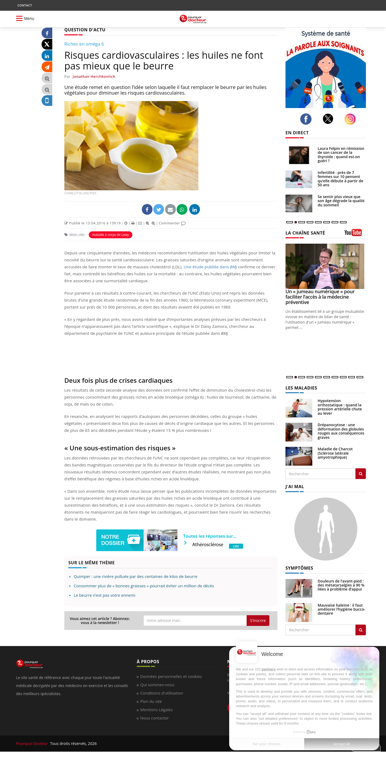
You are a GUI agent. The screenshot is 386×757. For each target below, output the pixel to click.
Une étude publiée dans (210, 266)
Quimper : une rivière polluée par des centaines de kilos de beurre (136, 576)
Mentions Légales (156, 709)
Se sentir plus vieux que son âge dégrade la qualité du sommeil (341, 200)
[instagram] (351, 119)
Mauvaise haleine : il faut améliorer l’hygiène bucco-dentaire (341, 609)
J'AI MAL (294, 486)
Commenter (172, 223)
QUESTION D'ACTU (84, 30)
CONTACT (24, 5)
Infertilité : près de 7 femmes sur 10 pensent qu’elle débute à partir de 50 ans (340, 178)
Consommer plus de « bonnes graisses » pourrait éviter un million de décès (144, 585)
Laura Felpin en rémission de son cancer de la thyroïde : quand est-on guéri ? (341, 154)
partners (269, 669)
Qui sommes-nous (157, 684)
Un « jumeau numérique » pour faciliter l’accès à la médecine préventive (320, 296)
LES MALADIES (301, 388)
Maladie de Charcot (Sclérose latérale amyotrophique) (335, 453)
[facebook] (307, 119)
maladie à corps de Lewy (110, 234)
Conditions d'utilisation (161, 693)
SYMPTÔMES (299, 568)
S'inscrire (258, 620)
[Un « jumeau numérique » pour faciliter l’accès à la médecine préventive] (325, 266)
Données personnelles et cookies (171, 676)
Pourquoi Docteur (32, 743)
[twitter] (329, 118)
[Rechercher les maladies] (360, 473)
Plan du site (151, 701)
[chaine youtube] (355, 234)
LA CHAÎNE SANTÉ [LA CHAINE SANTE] (305, 233)
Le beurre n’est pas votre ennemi (104, 595)
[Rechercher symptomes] (360, 630)
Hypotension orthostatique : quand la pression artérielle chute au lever (340, 406)
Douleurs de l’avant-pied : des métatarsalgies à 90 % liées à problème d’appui (341, 585)
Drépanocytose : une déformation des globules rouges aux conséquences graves (341, 431)
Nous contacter (154, 718)
